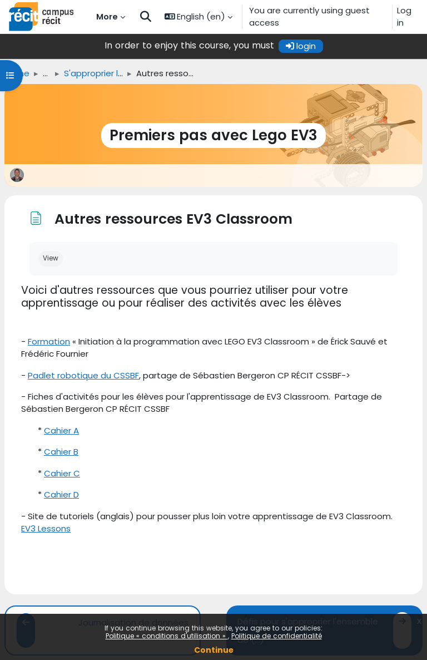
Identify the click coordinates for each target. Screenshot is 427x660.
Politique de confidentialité (276, 636)
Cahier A (61, 430)
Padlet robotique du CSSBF (83, 375)
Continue (214, 650)
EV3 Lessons (46, 528)
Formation (49, 341)
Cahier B (61, 451)
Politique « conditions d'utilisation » (167, 636)
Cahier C (62, 473)
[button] (145, 16)
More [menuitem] (107, 16)
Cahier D (61, 494)
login (301, 46)
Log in (404, 16)
